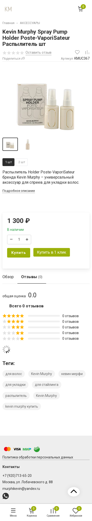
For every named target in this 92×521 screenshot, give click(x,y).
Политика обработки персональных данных (37, 457)
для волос (13, 374)
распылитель (16, 396)
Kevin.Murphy (46, 396)
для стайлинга (46, 385)
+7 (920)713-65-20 (17, 476)
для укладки (15, 385)
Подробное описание (18, 191)
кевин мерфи (72, 374)
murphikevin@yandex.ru (21, 489)
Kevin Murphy (41, 374)
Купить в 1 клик (51, 252)
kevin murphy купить (21, 406)
